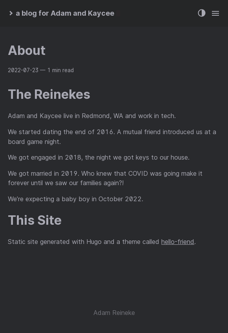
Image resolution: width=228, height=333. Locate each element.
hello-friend (177, 242)
